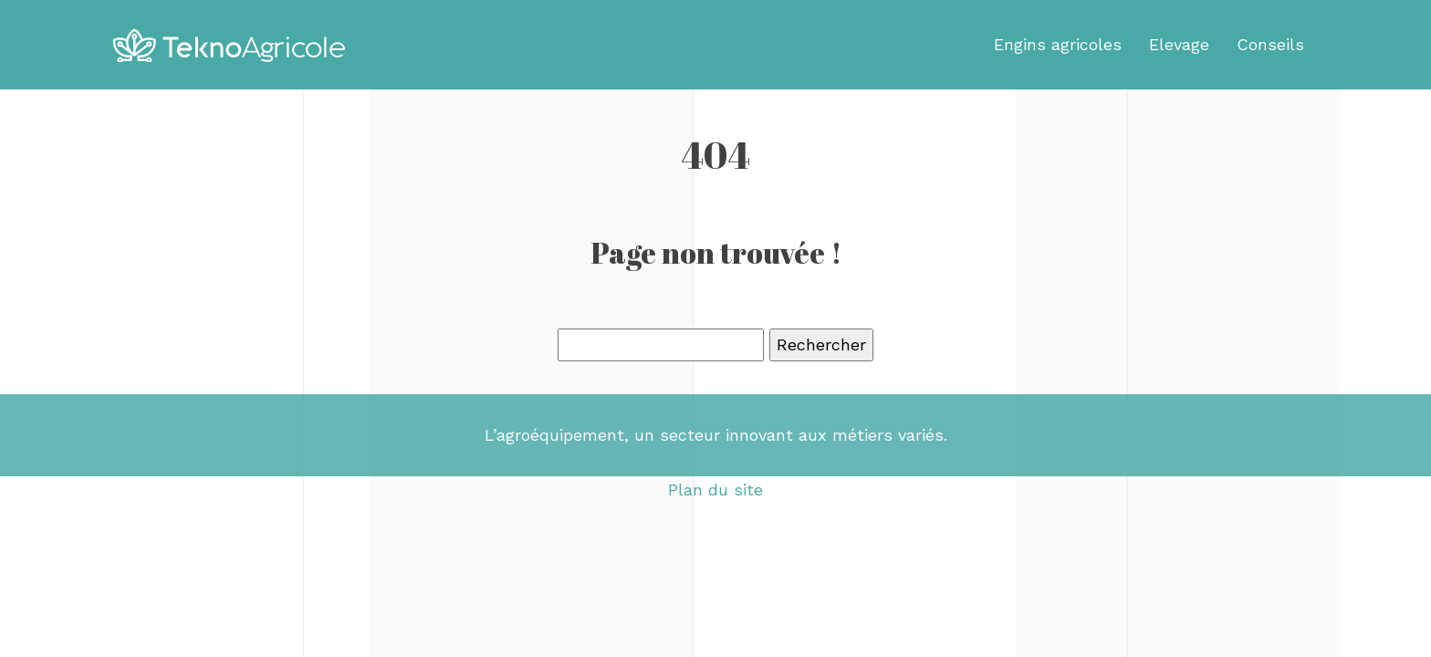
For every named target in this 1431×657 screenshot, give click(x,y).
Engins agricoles (1058, 44)
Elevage (1179, 44)
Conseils (1270, 44)
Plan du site (715, 489)
